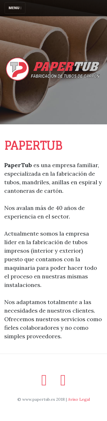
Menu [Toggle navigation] (15, 7)
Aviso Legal (79, 399)
